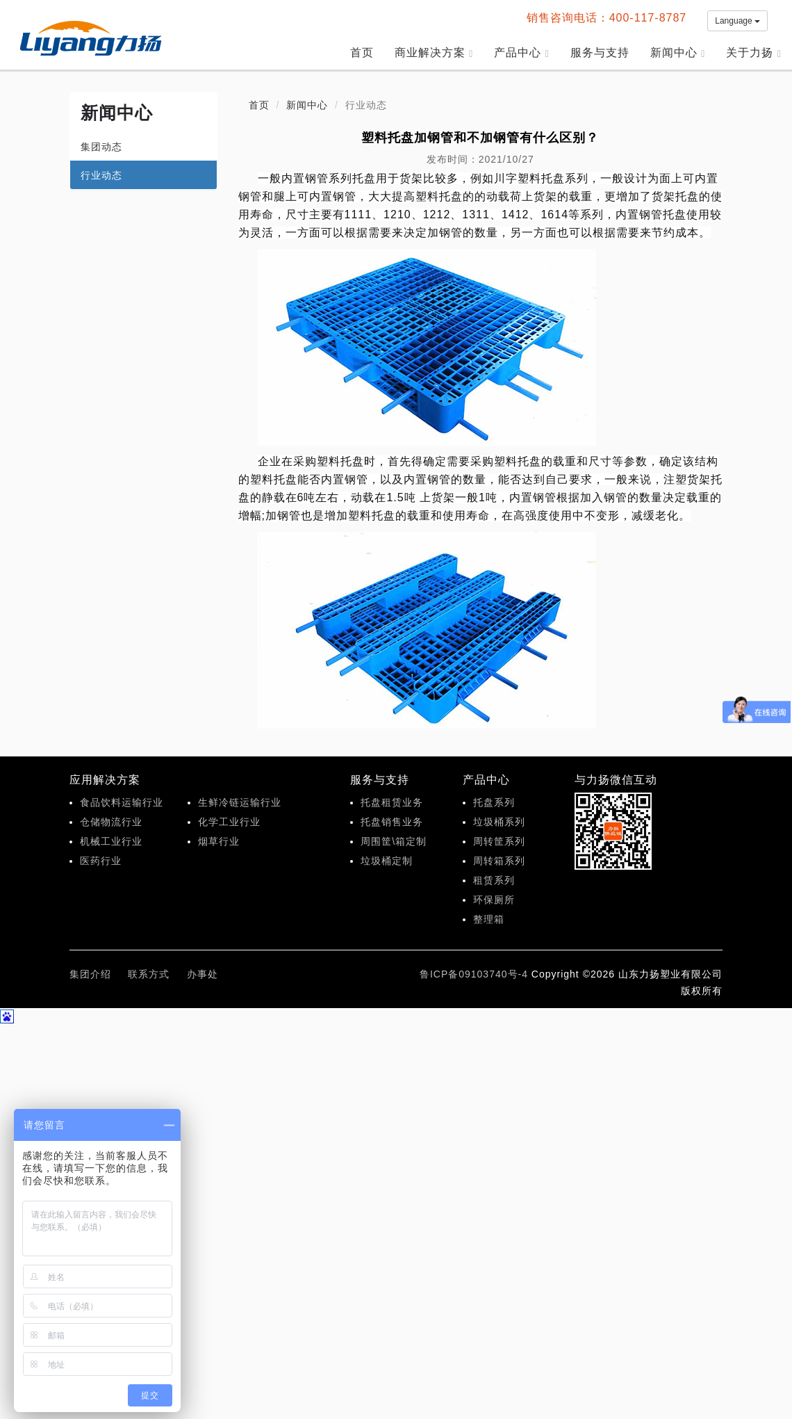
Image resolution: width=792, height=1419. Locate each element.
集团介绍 (90, 974)
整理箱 (488, 919)
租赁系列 (494, 880)
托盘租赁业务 (392, 802)
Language (737, 21)
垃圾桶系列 (499, 821)
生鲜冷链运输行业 (239, 802)
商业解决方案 (434, 52)
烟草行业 (219, 841)
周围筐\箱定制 (394, 841)
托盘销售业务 (392, 821)
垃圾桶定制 (387, 860)
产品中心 (522, 52)
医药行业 (101, 860)
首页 (362, 52)
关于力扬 (754, 52)
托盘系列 (494, 802)
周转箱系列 (499, 860)
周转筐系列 (499, 841)
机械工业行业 (111, 841)
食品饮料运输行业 (121, 802)
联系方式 (149, 974)
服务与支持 (599, 52)
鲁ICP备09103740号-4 (474, 974)
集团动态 (101, 146)
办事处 (202, 974)
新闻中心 (678, 52)
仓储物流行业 (111, 821)
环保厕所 (494, 899)
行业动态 (101, 175)
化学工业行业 (229, 821)
